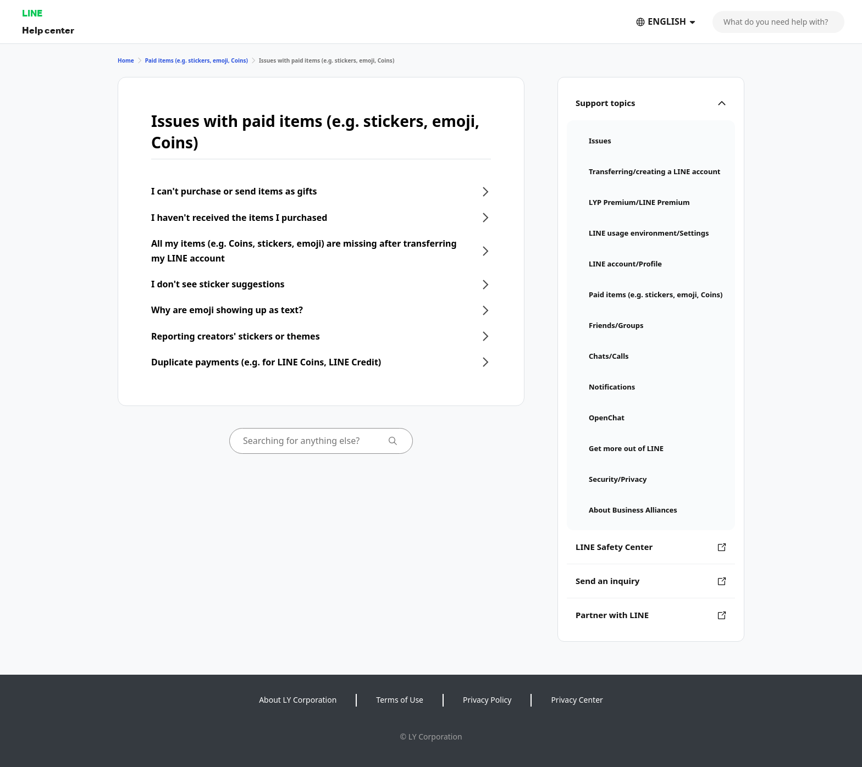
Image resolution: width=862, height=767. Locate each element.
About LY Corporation (297, 699)
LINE (32, 13)
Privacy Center (577, 699)
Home (126, 60)
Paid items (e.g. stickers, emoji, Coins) (196, 60)
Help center (48, 30)
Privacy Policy (487, 699)
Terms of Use (399, 699)
